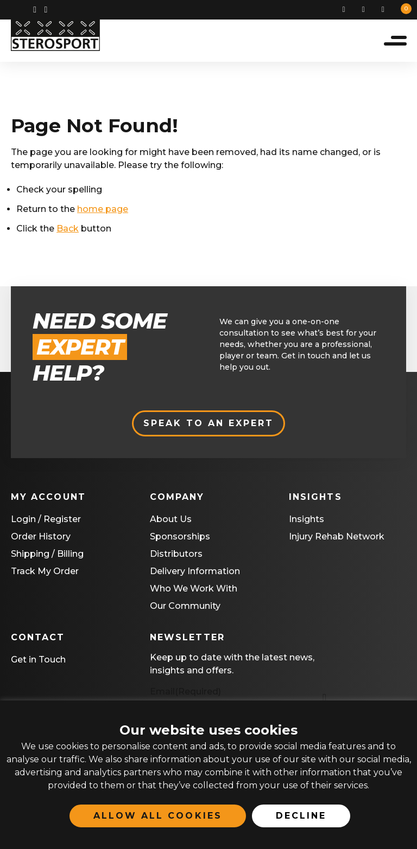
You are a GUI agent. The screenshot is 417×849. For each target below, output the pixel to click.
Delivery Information (195, 573)
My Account (367, 10)
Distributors (176, 555)
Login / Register (46, 521)
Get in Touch (38, 661)
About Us (171, 521)
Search (348, 10)
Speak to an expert (208, 424)
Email (185, 693)
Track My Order (45, 573)
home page (102, 212)
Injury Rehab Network (336, 538)
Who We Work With (193, 590)
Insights (306, 521)
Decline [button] (301, 816)
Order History (41, 538)
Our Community (185, 607)
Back (67, 231)
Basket (387, 10)
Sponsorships (180, 538)
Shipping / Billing (47, 555)
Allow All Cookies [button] (157, 816)
